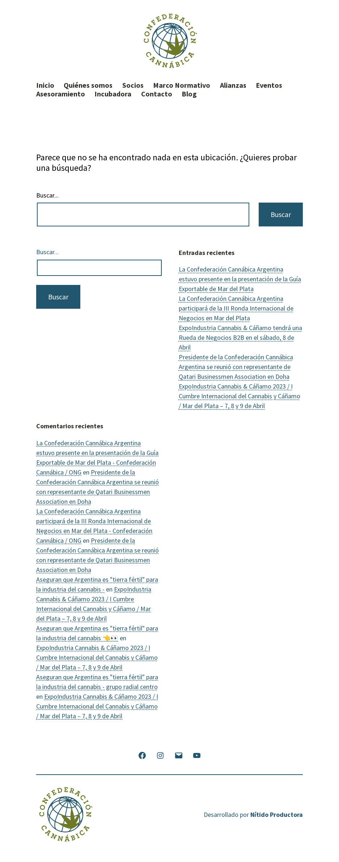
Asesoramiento (60, 94)
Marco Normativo (181, 85)
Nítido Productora (276, 814)
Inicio (45, 85)
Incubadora (112, 94)
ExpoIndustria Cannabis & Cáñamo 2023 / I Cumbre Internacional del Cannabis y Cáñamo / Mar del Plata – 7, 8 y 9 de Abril (239, 396)
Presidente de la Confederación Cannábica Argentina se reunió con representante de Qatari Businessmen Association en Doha (236, 367)
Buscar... (47, 195)
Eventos (269, 85)
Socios (133, 85)
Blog (189, 94)
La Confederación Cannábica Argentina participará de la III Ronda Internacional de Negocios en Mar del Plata (236, 308)
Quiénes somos (88, 85)
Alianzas (233, 85)
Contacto (156, 94)
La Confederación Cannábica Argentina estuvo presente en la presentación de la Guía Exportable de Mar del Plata (240, 279)
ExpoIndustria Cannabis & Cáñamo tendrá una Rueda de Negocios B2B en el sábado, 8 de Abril (240, 337)
